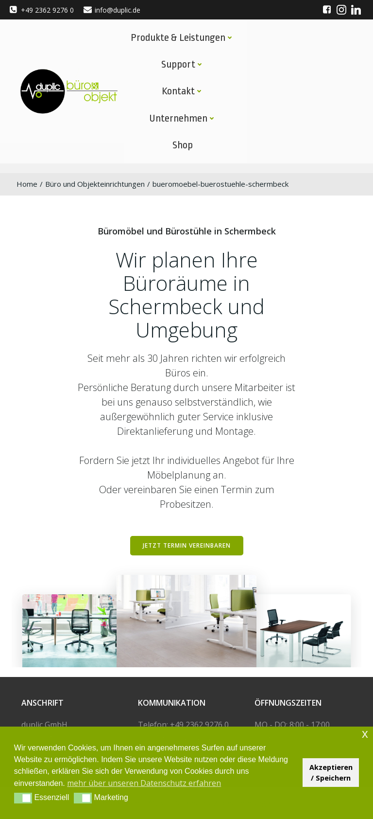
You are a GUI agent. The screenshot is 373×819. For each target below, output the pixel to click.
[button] (23, 798)
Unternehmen (182, 118)
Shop (182, 145)
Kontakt (182, 91)
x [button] (365, 733)
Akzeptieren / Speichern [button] (331, 773)
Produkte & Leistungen (182, 37)
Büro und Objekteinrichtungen (95, 184)
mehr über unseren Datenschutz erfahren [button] (144, 783)
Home (27, 184)
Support (182, 64)
